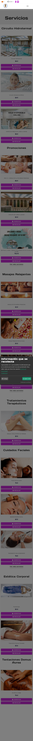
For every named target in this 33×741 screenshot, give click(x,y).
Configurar (4, 373)
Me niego (5, 378)
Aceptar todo (27, 378)
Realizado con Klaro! (26, 382)
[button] (3, 1)
